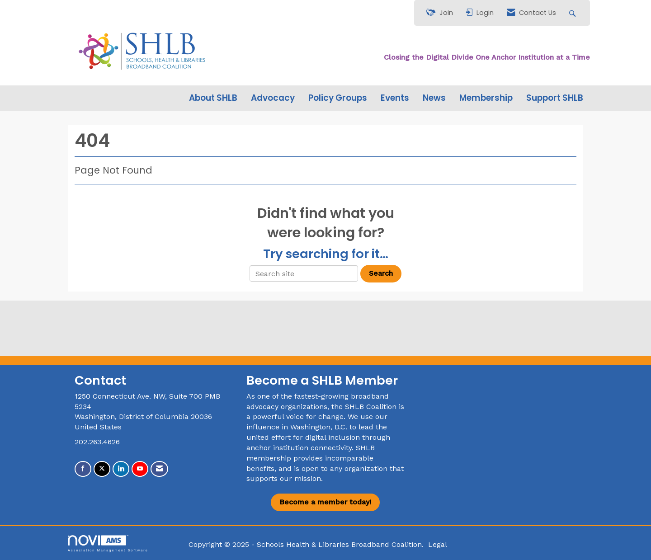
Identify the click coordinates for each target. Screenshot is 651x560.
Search (381, 273)
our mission (300, 478)
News (434, 98)
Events (395, 98)
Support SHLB (554, 98)
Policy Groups (337, 98)
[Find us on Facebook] (83, 469)
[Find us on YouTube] (140, 469)
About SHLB (213, 98)
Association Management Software (108, 543)
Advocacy (273, 98)
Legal (437, 544)
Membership (486, 98)
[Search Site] (573, 13)
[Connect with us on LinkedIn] (121, 469)
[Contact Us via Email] (159, 469)
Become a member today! (325, 502)
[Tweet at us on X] (102, 469)
